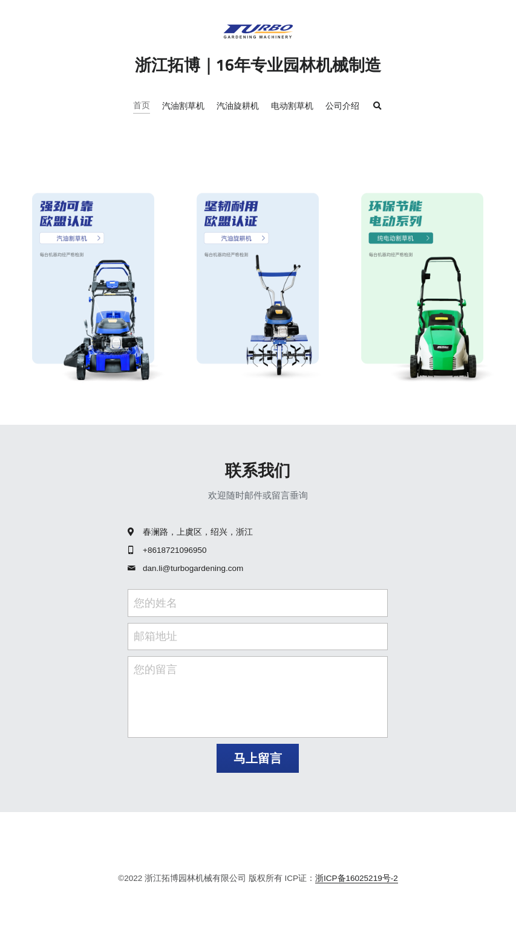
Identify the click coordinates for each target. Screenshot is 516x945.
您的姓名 (155, 602)
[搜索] (377, 106)
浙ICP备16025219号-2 (356, 878)
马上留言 (258, 758)
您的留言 (155, 669)
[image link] (93, 284)
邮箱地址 (155, 636)
